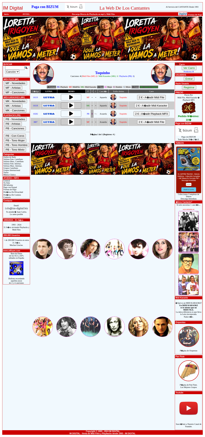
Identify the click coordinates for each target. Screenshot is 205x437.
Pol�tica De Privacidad (13, 192)
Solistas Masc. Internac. (12, 166)
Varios (5, 172)
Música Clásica (9, 175)
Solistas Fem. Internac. (12, 164)
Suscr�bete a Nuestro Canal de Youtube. (188, 423)
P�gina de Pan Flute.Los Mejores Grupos (188, 383)
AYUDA (25, 14)
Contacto (7, 197)
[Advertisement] (102, 210)
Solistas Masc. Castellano (13, 161)
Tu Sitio (6, 183)
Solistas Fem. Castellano (13, 159)
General (6, 181)
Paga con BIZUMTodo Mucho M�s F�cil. (188, 137)
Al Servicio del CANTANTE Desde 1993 (182, 7)
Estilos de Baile (9, 157)
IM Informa (8, 185)
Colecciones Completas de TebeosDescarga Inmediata (188, 195)
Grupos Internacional (11, 170)
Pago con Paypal (10, 187)
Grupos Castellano (10, 168)
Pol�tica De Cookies (12, 195)
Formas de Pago (9, 189)
